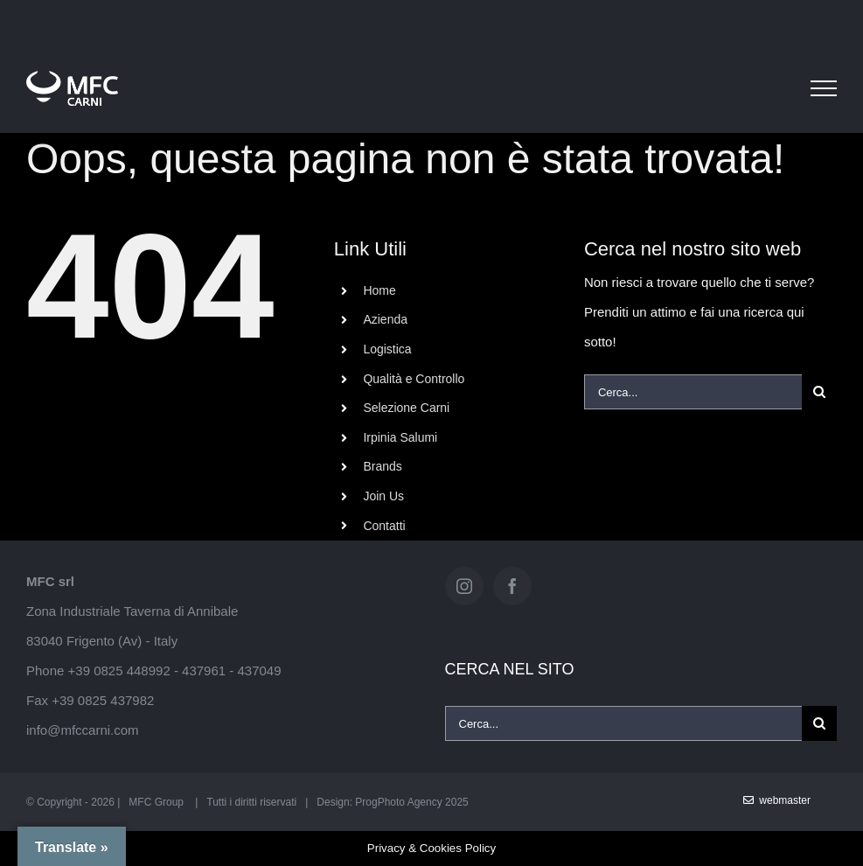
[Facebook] (512, 586)
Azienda (385, 319)
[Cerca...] (693, 391)
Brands (382, 466)
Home (379, 290)
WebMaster (777, 800)
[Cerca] (819, 391)
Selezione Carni (406, 408)
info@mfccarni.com (82, 730)
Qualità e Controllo (413, 379)
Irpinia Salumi (400, 437)
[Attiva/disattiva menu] (824, 88)
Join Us (383, 496)
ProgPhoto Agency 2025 (411, 802)
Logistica (387, 349)
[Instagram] (464, 586)
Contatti (384, 526)
